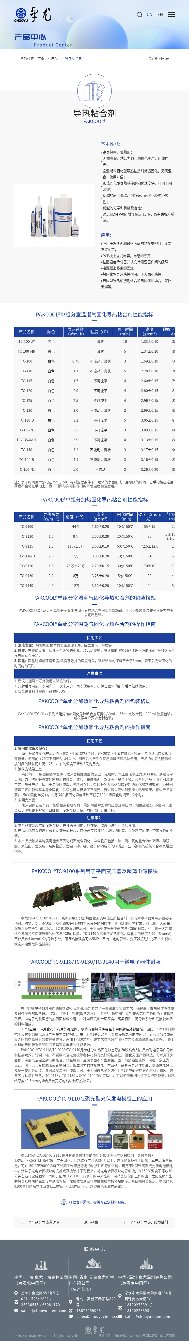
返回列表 (159, 59)
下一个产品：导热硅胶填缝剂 (145, 1222)
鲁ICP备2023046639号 (129, 1335)
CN (149, 14)
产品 (54, 58)
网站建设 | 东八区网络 (160, 1335)
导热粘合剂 (73, 58)
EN (160, 14)
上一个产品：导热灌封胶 (40, 1222)
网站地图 (104, 1335)
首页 (40, 58)
